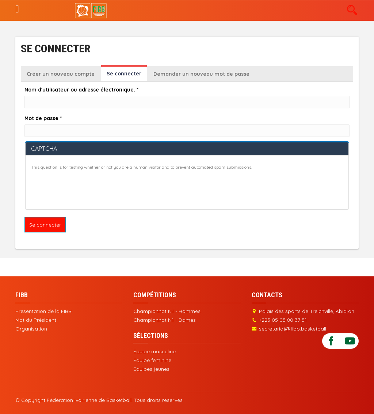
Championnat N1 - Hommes (167, 311)
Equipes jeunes (151, 369)
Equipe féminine (152, 360)
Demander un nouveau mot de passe (201, 74)
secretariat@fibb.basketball (292, 328)
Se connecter (127, 75)
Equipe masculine (154, 351)
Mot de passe (43, 118)
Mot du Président (35, 320)
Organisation (31, 328)
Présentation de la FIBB (43, 311)
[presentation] (86, 189)
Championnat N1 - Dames (164, 320)
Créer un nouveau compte (61, 74)
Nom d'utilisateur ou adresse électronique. (81, 89)
